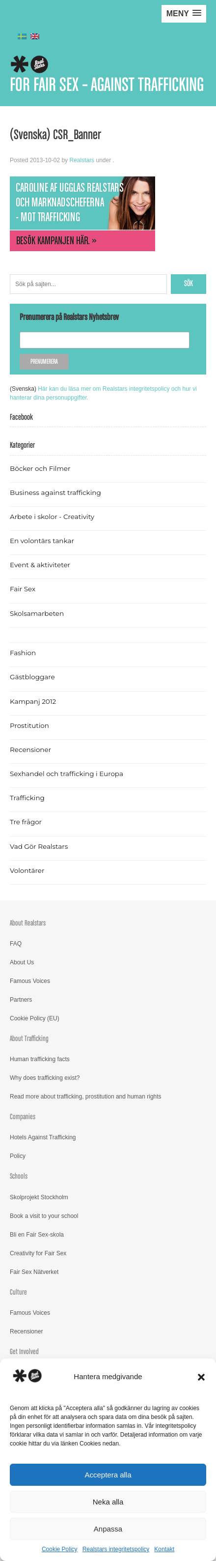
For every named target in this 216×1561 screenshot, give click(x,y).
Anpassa (108, 1529)
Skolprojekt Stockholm (39, 1197)
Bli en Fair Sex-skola (37, 1234)
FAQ (16, 943)
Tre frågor (26, 822)
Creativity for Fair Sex (38, 1253)
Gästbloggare (32, 677)
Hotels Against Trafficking (43, 1137)
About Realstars (28, 923)
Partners (21, 999)
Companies (22, 1117)
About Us (22, 962)
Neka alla (108, 1502)
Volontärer (27, 870)
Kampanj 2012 (33, 701)
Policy (18, 1156)
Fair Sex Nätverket (34, 1272)
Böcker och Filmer (40, 468)
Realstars (81, 160)
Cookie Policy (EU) (34, 1018)
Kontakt (164, 1549)
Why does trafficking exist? (45, 1077)
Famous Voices (30, 981)
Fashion (23, 653)
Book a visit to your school (44, 1216)
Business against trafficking (55, 492)
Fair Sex (22, 589)
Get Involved (24, 1352)
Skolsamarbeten (37, 613)
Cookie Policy (60, 1549)
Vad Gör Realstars (39, 846)
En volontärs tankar (42, 541)
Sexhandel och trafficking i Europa (66, 774)
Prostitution (29, 725)
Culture (18, 1292)
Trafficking (27, 798)
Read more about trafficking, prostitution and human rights (86, 1096)
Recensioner (30, 749)
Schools (18, 1176)
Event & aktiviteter (40, 565)
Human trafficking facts (40, 1059)
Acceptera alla (107, 1475)
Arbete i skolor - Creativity (52, 516)
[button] (201, 1377)
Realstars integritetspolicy (116, 1549)
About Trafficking (29, 1038)
